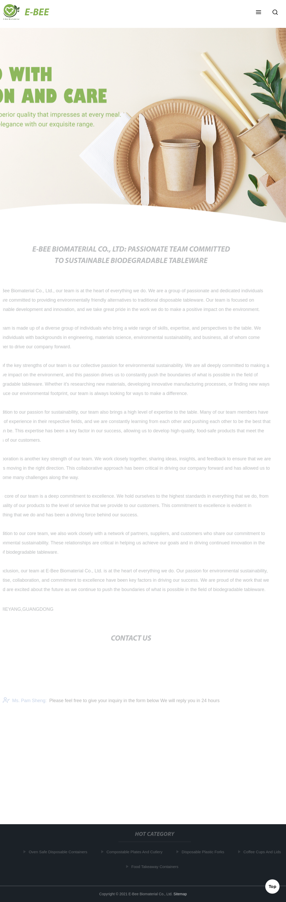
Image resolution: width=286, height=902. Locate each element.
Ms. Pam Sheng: (25, 702)
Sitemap (180, 894)
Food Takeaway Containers (155, 866)
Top (272, 886)
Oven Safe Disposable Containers (59, 852)
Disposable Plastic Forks (203, 852)
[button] (258, 12)
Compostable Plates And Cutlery (135, 852)
